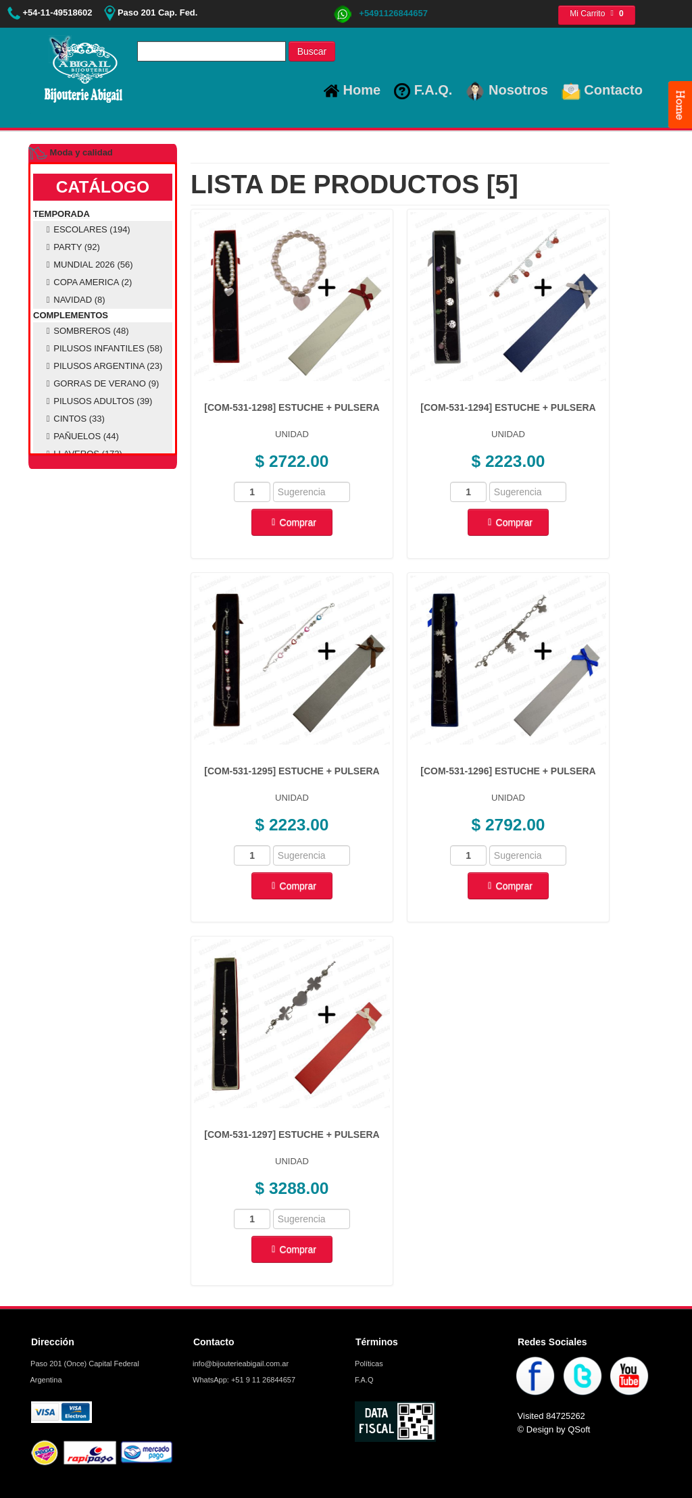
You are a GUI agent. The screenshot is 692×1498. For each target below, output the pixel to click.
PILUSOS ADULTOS (97, 401)
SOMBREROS (86, 331)
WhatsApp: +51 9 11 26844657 (243, 1380)
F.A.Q (363, 1380)
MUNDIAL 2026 (88, 264)
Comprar (292, 522)
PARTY (71, 247)
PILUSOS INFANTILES (102, 348)
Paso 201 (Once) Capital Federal (83, 1363)
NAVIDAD (74, 300)
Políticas (368, 1363)
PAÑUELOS (81, 436)
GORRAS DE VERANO (101, 383)
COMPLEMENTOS (70, 315)
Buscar (312, 51)
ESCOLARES (86, 229)
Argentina (45, 1380)
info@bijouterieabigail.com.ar (240, 1363)
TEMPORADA (61, 214)
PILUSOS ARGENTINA (102, 366)
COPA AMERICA (87, 282)
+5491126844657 (380, 13)
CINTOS (74, 419)
